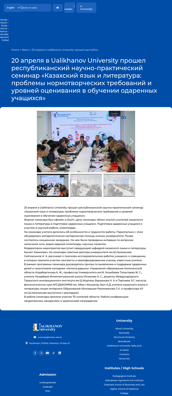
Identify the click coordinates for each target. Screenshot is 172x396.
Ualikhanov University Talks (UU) (124, 322)
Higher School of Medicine (124, 365)
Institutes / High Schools (124, 345)
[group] (86, 118)
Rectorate (124, 309)
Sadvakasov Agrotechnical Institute (124, 357)
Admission (57, 16)
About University (124, 305)
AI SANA (124, 326)
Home (15, 26)
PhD (47, 367)
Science (79, 16)
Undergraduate (47, 359)
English (40, 6)
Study (69, 16)
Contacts (124, 331)
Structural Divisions (124, 314)
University (43, 16)
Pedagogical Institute (124, 352)
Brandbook (124, 318)
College (124, 370)
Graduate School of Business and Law (124, 361)
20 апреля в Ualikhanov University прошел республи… (65, 26)
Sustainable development (112, 16)
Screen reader (135, 6)
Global (131, 16)
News (25, 26)
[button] (131, 118)
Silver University (124, 374)
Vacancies (124, 335)
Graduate (48, 363)
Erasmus (91, 16)
